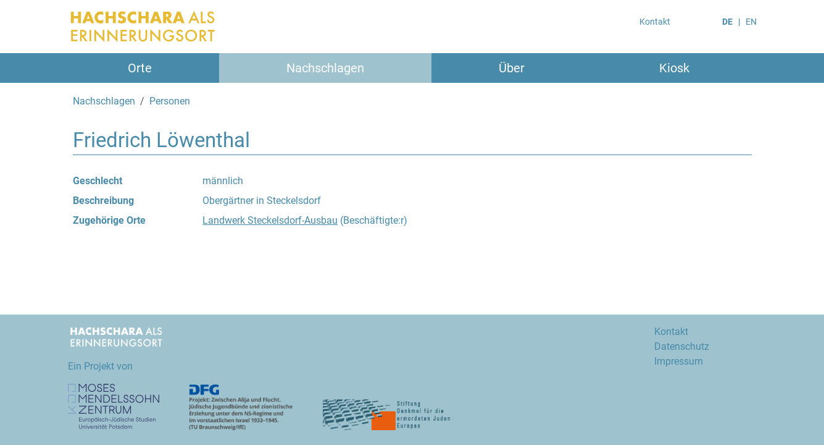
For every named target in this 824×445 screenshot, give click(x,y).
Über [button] (512, 68)
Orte (140, 68)
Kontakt (654, 22)
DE (727, 22)
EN (751, 22)
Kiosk (674, 68)
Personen (169, 101)
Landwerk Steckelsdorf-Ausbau (270, 220)
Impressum (678, 361)
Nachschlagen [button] (325, 68)
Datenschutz (681, 346)
